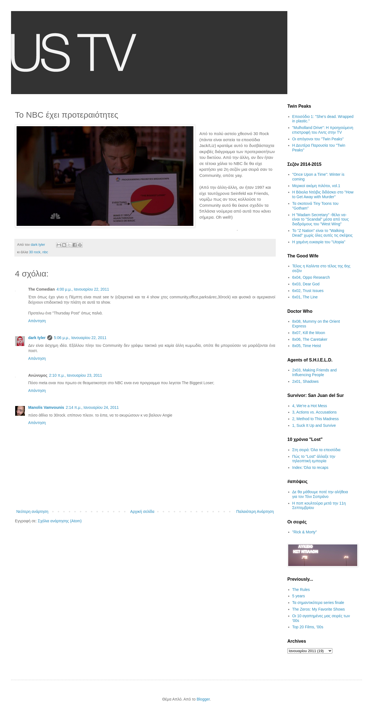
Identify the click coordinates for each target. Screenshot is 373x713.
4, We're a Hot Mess (309, 406)
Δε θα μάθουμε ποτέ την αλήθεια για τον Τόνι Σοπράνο (320, 494)
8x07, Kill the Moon (308, 332)
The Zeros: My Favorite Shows (318, 609)
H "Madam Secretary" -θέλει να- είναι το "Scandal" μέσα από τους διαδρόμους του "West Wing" (320, 219)
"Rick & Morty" (304, 532)
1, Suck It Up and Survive (314, 425)
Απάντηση (37, 321)
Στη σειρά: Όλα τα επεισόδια (316, 450)
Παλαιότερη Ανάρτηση (255, 511)
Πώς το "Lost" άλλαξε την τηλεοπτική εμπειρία (313, 458)
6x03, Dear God (306, 284)
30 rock (34, 252)
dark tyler (37, 337)
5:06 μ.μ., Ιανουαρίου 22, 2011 (80, 337)
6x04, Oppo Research (311, 277)
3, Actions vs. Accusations (314, 412)
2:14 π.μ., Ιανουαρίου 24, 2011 (92, 407)
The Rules (301, 589)
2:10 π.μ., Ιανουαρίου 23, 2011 (75, 375)
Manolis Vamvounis (46, 407)
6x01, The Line (305, 297)
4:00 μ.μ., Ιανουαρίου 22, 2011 (82, 289)
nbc (45, 252)
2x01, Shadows (305, 381)
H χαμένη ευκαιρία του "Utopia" (318, 242)
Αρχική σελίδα (142, 511)
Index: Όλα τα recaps (310, 467)
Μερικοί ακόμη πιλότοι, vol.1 (316, 186)
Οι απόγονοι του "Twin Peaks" (318, 139)
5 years (298, 596)
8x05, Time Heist (306, 345)
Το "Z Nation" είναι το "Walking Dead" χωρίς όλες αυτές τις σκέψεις (322, 232)
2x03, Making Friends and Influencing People (314, 372)
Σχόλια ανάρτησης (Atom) (60, 521)
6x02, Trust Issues (308, 290)
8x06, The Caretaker (309, 339)
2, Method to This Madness (315, 419)
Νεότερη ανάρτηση (32, 511)
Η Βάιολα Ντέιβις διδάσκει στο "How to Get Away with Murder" (323, 194)
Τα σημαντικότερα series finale (318, 602)
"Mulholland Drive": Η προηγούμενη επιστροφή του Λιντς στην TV (322, 130)
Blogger (203, 699)
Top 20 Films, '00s (307, 627)
